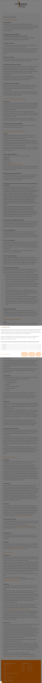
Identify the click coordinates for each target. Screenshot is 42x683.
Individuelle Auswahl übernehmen (26, 355)
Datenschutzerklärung (4, 351)
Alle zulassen (36, 355)
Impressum (9, 351)
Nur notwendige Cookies (16, 355)
